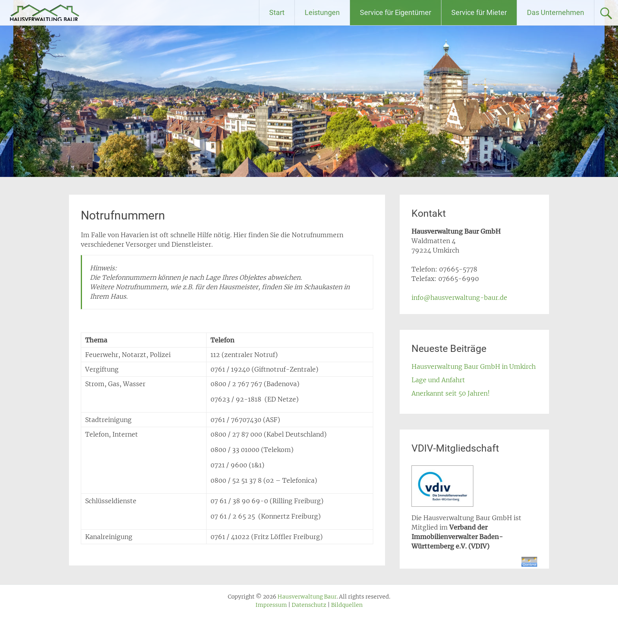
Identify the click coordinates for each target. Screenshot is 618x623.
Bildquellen (347, 604)
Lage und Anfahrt (438, 380)
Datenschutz (309, 604)
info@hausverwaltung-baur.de (459, 297)
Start (277, 12)
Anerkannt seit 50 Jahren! (450, 393)
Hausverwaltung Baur (77, 12)
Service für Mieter (479, 12)
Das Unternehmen (555, 12)
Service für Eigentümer (395, 12)
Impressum (271, 604)
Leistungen (322, 12)
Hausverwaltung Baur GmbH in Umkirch (473, 366)
